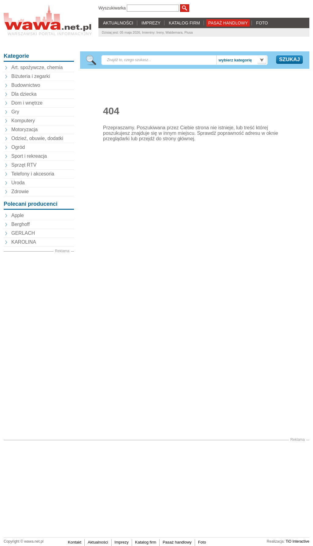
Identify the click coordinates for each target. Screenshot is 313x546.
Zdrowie (20, 191)
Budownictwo (25, 85)
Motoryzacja (24, 129)
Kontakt (74, 542)
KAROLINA (23, 242)
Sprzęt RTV (23, 165)
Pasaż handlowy (177, 542)
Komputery (23, 120)
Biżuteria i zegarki (30, 76)
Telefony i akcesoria (32, 173)
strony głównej (178, 138)
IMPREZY (151, 22)
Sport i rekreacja (29, 156)
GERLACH (23, 233)
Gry (15, 111)
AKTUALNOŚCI (118, 22)
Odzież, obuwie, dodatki (37, 138)
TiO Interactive (297, 541)
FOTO (262, 22)
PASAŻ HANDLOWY (228, 22)
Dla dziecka (24, 94)
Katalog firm (145, 542)
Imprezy (122, 542)
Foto (202, 542)
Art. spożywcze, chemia (37, 67)
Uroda (18, 182)
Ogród (18, 147)
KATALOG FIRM (184, 22)
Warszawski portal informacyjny (50, 33)
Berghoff (20, 224)
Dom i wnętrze (26, 102)
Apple (17, 215)
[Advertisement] (39, 345)
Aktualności (98, 542)
